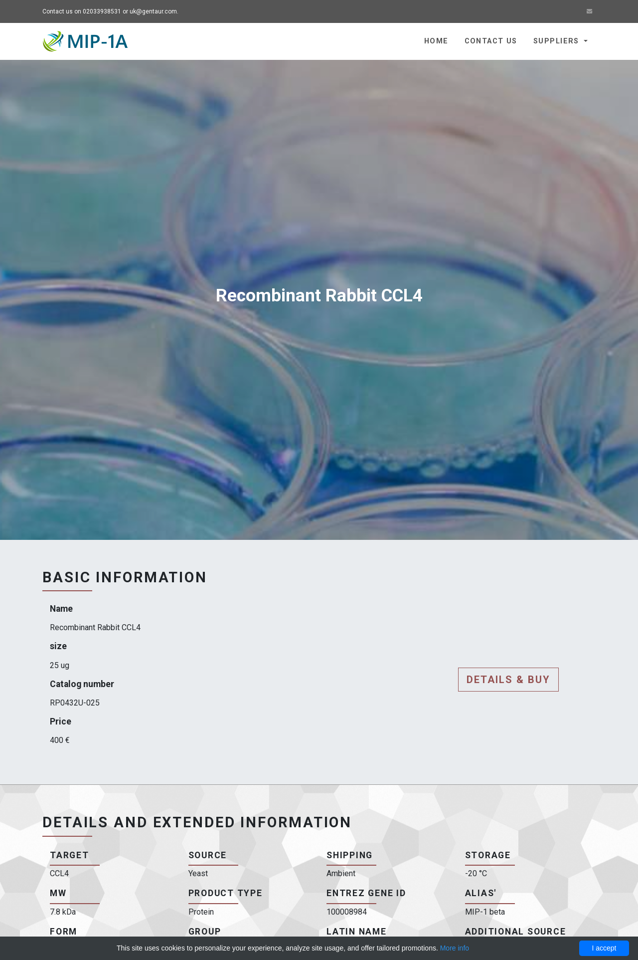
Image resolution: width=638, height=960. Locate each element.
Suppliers (557, 41)
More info (454, 948)
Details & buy (508, 680)
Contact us (491, 41)
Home (436, 41)
